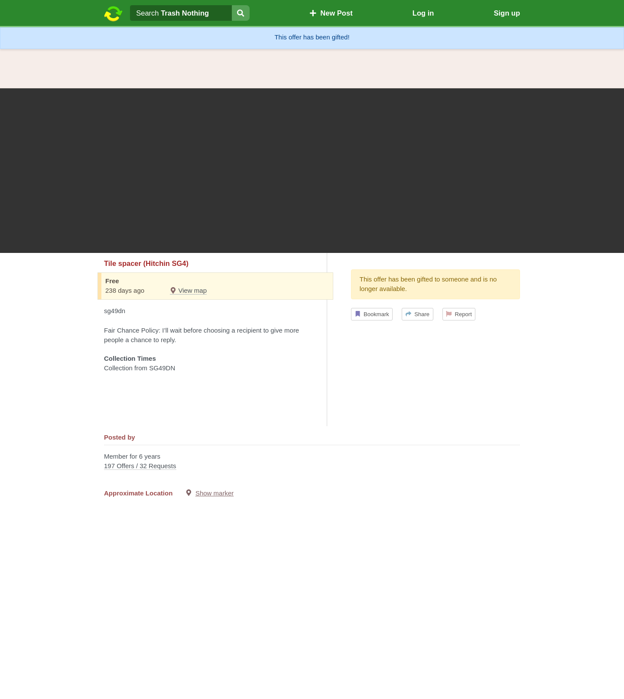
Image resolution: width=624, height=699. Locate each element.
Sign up (507, 13)
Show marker (214, 493)
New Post (331, 13)
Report (459, 314)
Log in (423, 13)
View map (188, 290)
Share (417, 314)
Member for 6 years (312, 462)
